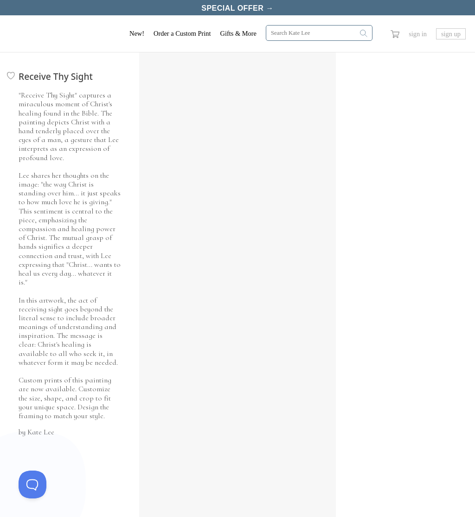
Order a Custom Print (182, 31)
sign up (451, 32)
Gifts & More (238, 31)
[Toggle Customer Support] (32, 484)
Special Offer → (237, 8)
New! (136, 31)
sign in (418, 32)
